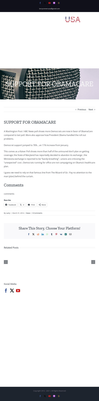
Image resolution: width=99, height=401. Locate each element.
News (28, 213)
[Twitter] (12, 291)
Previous (82, 109)
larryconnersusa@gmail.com (49, 8)
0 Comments (37, 213)
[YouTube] (18, 291)
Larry (8, 213)
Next (91, 109)
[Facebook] (6, 291)
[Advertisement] (49, 49)
